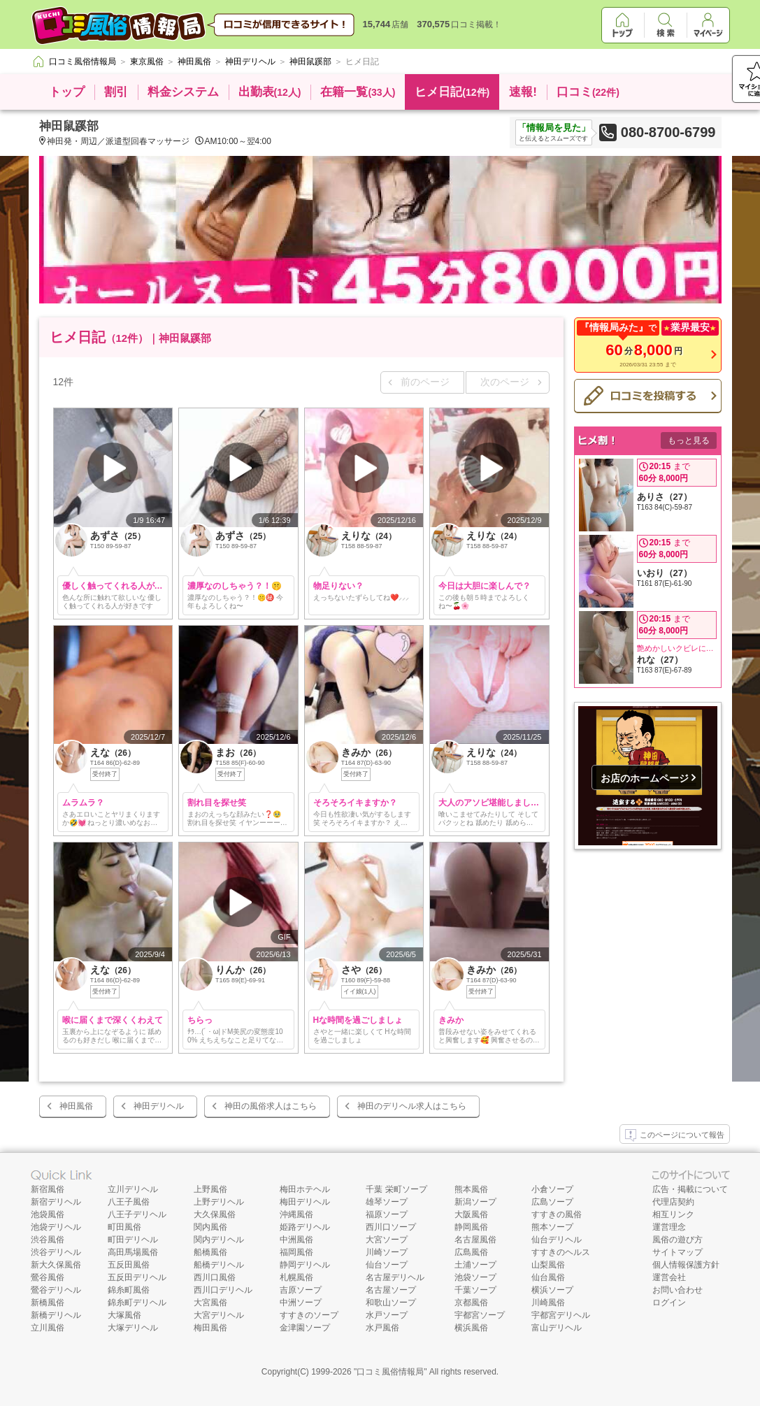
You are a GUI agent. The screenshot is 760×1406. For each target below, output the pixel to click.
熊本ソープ (552, 1227)
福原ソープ (387, 1214)
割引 (116, 92)
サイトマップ (677, 1252)
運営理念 (669, 1227)
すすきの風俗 (556, 1214)
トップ (67, 92)
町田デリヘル (133, 1239)
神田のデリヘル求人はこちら (411, 1106)
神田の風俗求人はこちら (270, 1106)
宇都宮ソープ (479, 1315)
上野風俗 (210, 1189)
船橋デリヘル (219, 1265)
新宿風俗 (47, 1189)
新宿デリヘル (56, 1202)
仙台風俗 (548, 1277)
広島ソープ (552, 1202)
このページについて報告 (674, 1135)
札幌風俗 (296, 1277)
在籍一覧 (357, 92)
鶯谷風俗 (47, 1277)
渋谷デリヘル (56, 1252)
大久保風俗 (215, 1214)
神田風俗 (76, 1106)
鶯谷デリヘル (56, 1290)
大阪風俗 (471, 1214)
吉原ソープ (301, 1290)
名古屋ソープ (391, 1290)
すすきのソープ (309, 1315)
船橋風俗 (210, 1252)
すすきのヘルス (560, 1252)
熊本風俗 (471, 1189)
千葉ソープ (475, 1290)
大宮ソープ (387, 1239)
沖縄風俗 (296, 1214)
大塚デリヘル (133, 1328)
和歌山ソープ (391, 1302)
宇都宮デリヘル (560, 1315)
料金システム (183, 92)
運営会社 (669, 1277)
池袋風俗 (47, 1214)
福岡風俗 (296, 1252)
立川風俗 (47, 1328)
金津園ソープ (305, 1328)
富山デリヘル (556, 1328)
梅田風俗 (210, 1328)
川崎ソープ (387, 1252)
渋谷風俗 (47, 1239)
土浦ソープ (475, 1265)
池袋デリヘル (56, 1227)
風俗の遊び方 (677, 1239)
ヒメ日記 (452, 92)
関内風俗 (210, 1227)
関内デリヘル (219, 1239)
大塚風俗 (124, 1315)
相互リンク (673, 1214)
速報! (523, 92)
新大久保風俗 (56, 1265)
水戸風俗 (382, 1328)
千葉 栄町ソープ (396, 1189)
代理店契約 (673, 1202)
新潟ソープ (475, 1202)
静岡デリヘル (305, 1265)
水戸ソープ (387, 1315)
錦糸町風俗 (129, 1290)
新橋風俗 (47, 1302)
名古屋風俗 (475, 1239)
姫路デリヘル (305, 1227)
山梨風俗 (548, 1265)
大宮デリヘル (219, 1315)
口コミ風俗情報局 (390, 1372)
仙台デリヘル (556, 1239)
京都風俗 (471, 1302)
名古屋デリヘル (395, 1277)
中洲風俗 (296, 1239)
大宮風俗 (210, 1302)
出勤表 (269, 92)
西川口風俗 (215, 1277)
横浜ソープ (552, 1290)
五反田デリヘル (137, 1277)
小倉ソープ (552, 1189)
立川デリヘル (133, 1189)
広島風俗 (471, 1252)
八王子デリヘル (137, 1214)
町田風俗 (124, 1227)
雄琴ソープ (387, 1202)
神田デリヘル (159, 1106)
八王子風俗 (129, 1202)
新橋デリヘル (56, 1315)
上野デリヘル (219, 1202)
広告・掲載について (690, 1189)
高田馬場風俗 (133, 1252)
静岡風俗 (471, 1227)
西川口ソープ (391, 1227)
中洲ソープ (301, 1302)
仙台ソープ (387, 1265)
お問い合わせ (677, 1290)
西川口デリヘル (223, 1290)
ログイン (669, 1302)
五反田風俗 (129, 1265)
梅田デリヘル (305, 1202)
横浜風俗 (471, 1328)
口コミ (588, 92)
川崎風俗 (548, 1302)
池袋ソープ (475, 1277)
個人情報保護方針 (685, 1265)
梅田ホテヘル (305, 1189)
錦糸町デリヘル (137, 1302)
